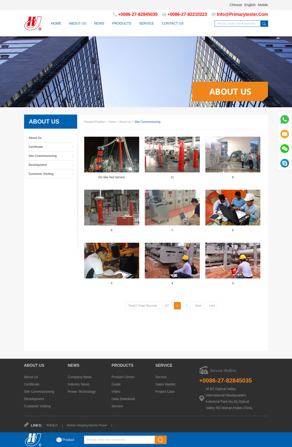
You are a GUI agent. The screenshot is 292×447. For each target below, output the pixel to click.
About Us (31, 377)
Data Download (123, 399)
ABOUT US (77, 23)
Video (116, 391)
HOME (56, 23)
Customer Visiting (37, 406)
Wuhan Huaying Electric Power (87, 425)
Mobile (263, 5)
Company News (80, 377)
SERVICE (146, 23)
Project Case (165, 391)
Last (212, 305)
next (198, 305)
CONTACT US (173, 23)
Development (34, 399)
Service (117, 406)
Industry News (79, 384)
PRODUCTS (121, 23)
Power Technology (82, 391)
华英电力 (52, 425)
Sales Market (165, 384)
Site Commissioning (39, 391)
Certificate (31, 384)
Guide (116, 384)
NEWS (99, 23)
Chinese (235, 5)
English (250, 5)
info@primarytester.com (242, 14)
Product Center (123, 377)
